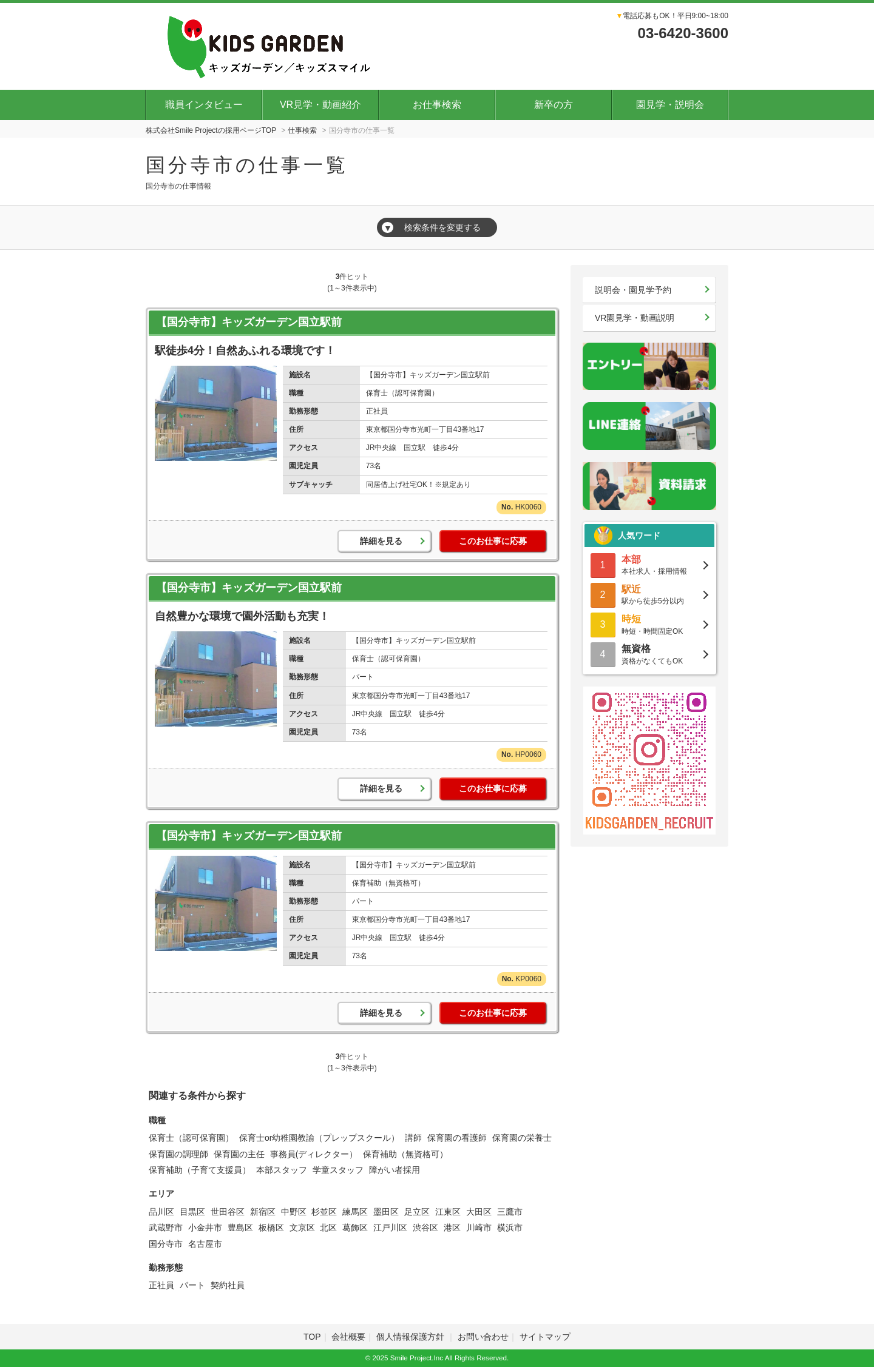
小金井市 (205, 1227)
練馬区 (355, 1212)
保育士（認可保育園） (191, 1138)
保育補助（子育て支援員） (200, 1170)
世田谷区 (228, 1212)
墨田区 (386, 1212)
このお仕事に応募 (493, 541)
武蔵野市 (166, 1227)
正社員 (161, 1285)
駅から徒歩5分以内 (649, 594)
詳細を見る (381, 541)
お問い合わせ (483, 1337)
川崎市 (479, 1227)
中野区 (294, 1212)
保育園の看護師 (457, 1138)
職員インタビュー (204, 104)
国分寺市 (166, 1244)
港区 (452, 1227)
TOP (312, 1337)
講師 (413, 1138)
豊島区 (240, 1227)
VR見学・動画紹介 (320, 104)
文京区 (302, 1227)
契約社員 (228, 1285)
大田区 (479, 1212)
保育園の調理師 (178, 1154)
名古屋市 (205, 1244)
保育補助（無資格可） (405, 1154)
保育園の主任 (239, 1154)
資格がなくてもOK (649, 653)
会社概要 (348, 1337)
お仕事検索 (437, 104)
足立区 (417, 1212)
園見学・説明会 (670, 104)
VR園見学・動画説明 (634, 318)
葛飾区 (355, 1227)
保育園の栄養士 (522, 1138)
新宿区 (263, 1212)
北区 (328, 1227)
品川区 (161, 1212)
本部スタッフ (281, 1170)
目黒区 (192, 1212)
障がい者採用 (394, 1170)
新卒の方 (553, 104)
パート (192, 1285)
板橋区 (271, 1227)
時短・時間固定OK (649, 624)
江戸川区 (390, 1227)
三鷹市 (510, 1212)
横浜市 (510, 1227)
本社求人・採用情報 (649, 564)
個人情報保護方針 (411, 1337)
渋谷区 (425, 1227)
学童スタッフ (338, 1170)
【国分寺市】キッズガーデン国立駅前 (249, 322)
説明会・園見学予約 (633, 290)
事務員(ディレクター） (314, 1154)
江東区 (448, 1212)
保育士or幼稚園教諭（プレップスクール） (319, 1138)
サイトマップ (545, 1337)
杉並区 (324, 1212)
